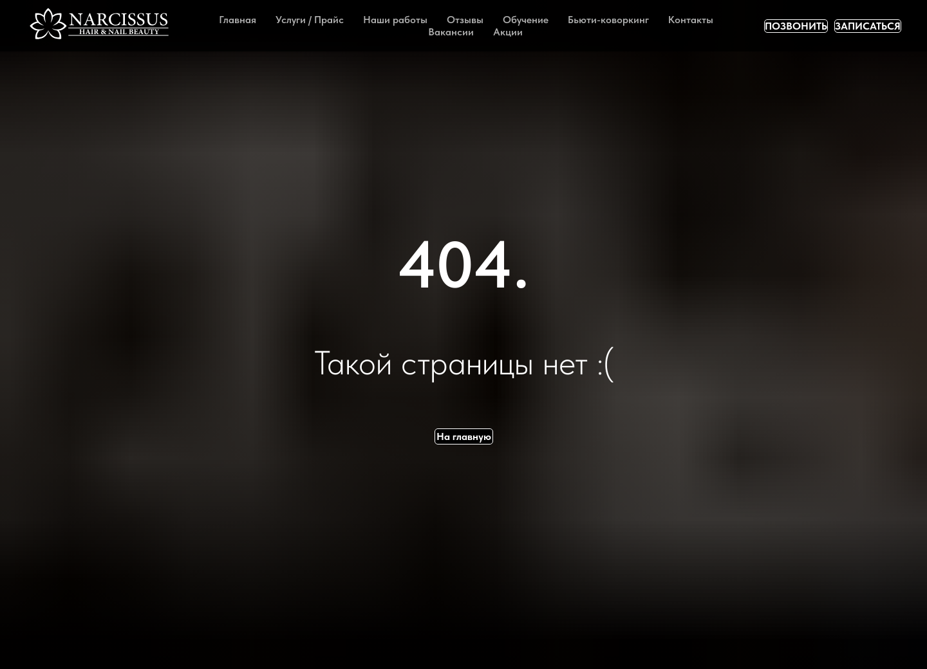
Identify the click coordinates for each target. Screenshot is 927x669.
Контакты (690, 20)
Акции (508, 32)
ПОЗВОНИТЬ (796, 26)
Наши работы (395, 20)
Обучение (525, 20)
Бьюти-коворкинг (608, 20)
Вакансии (451, 32)
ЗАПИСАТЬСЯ (868, 26)
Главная (237, 20)
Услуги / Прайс (310, 20)
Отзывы (465, 20)
